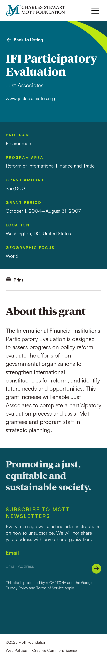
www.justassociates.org (30, 98)
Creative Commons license (54, 650)
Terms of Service (50, 588)
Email (12, 553)
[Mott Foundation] (38, 10)
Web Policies (16, 650)
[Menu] (95, 11)
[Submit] (96, 569)
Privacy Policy (17, 588)
